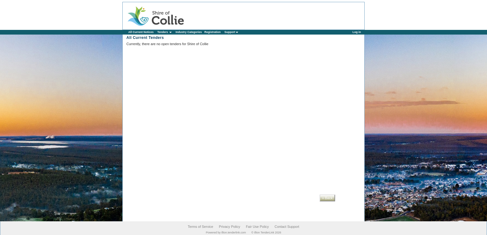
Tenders (164, 32)
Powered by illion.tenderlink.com (226, 232)
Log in (357, 32)
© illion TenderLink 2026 (266, 232)
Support (231, 32)
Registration (212, 32)
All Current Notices (141, 32)
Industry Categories (188, 32)
